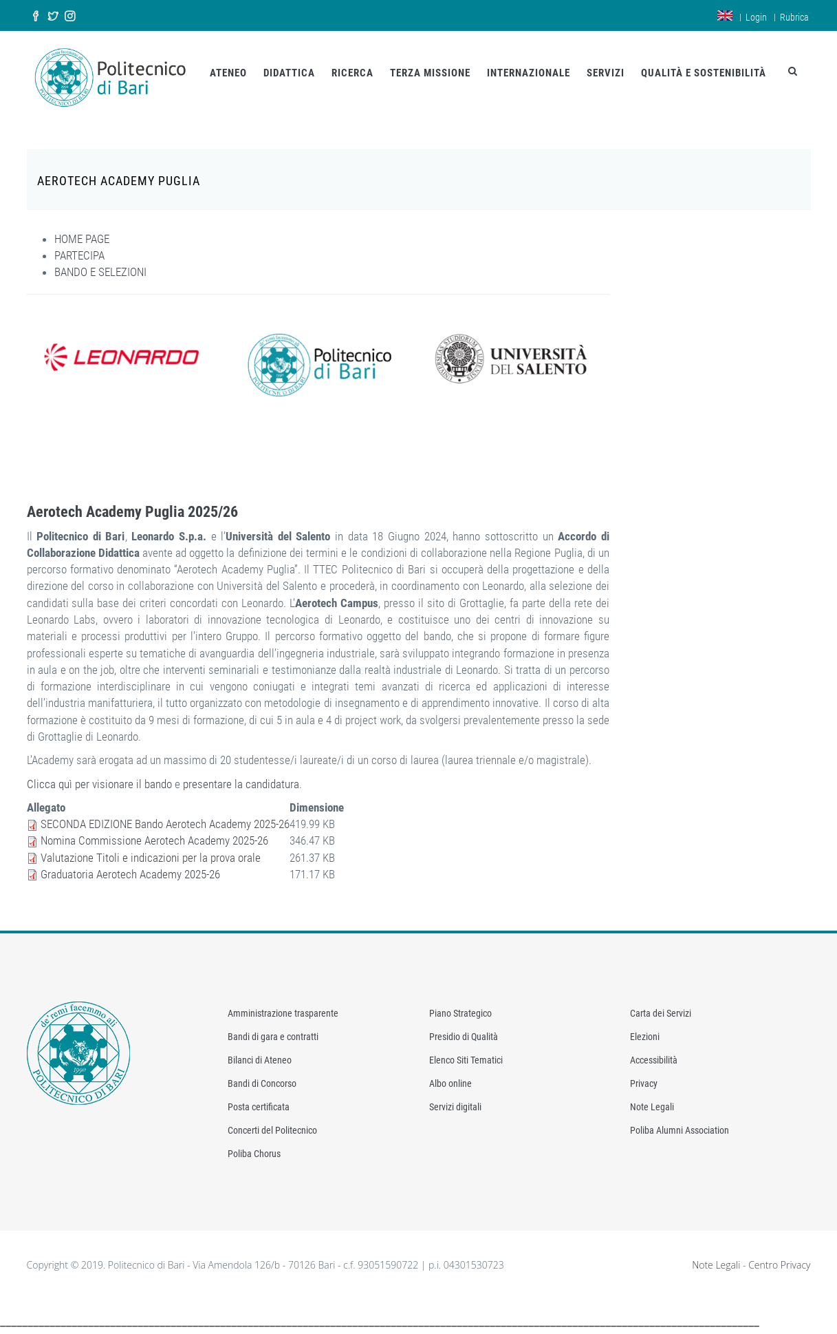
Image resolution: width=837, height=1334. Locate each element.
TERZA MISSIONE (430, 73)
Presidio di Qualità (463, 1035)
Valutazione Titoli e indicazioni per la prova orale (151, 856)
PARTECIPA (79, 254)
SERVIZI (605, 73)
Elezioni (645, 1035)
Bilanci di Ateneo (260, 1059)
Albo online (450, 1082)
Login (756, 17)
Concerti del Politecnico (272, 1129)
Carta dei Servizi (660, 1012)
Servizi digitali (455, 1106)
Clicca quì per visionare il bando (99, 783)
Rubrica (794, 17)
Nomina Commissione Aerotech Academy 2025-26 (154, 840)
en (724, 15)
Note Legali (652, 1106)
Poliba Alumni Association (679, 1129)
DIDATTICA (289, 73)
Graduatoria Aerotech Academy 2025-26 (130, 873)
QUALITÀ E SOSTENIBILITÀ (703, 73)
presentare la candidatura (241, 783)
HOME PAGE (81, 237)
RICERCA (352, 73)
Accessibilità (653, 1059)
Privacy (643, 1082)
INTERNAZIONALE (528, 73)
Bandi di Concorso (262, 1082)
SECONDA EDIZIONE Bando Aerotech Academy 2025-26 (165, 822)
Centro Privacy (779, 1264)
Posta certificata (259, 1106)
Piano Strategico (460, 1012)
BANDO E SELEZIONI (100, 270)
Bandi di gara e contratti (273, 1035)
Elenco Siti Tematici (466, 1059)
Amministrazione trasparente (283, 1012)
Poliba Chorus (254, 1152)
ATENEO (228, 73)
